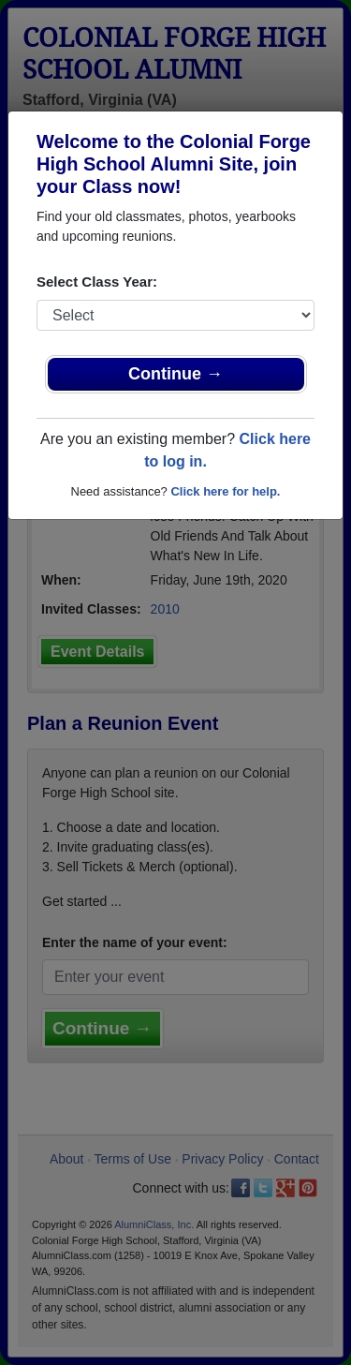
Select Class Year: (97, 281)
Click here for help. (225, 491)
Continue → (175, 373)
